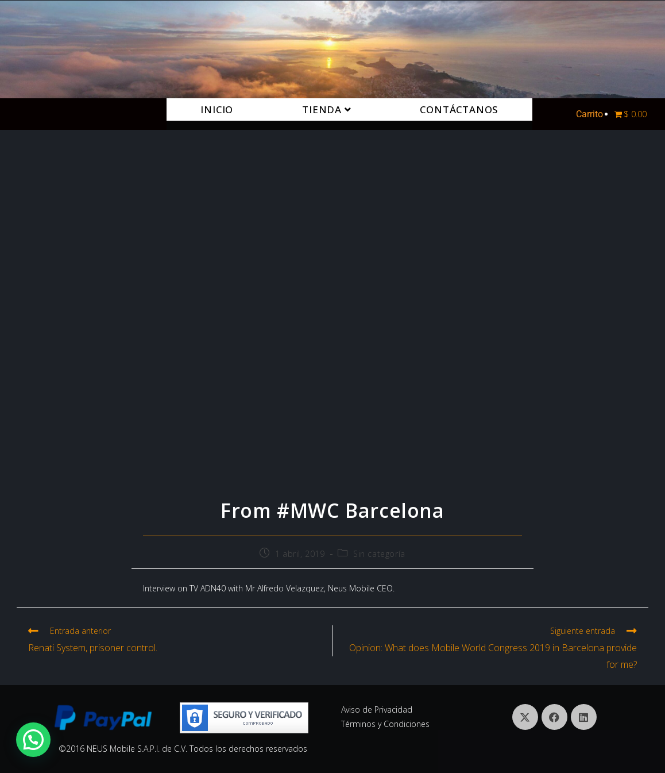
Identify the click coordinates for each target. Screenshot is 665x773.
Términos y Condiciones (385, 723)
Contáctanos (459, 109)
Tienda (326, 109)
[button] (33, 739)
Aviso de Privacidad (376, 709)
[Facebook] (554, 717)
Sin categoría (379, 553)
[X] (525, 717)
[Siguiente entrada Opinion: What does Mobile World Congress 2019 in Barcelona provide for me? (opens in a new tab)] (490, 649)
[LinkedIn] (584, 717)
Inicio (216, 109)
